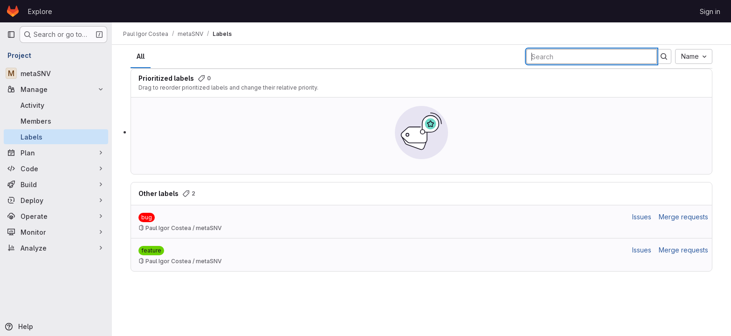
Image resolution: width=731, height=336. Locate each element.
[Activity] (56, 105)
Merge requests (683, 217)
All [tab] (141, 56)
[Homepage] (13, 11)
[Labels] (56, 136)
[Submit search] (663, 56)
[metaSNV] (56, 73)
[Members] (56, 120)
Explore (40, 11)
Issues (641, 217)
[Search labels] (591, 56)
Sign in (710, 11)
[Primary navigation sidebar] (11, 34)
